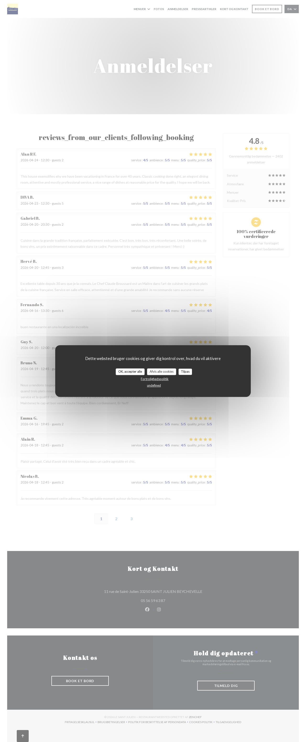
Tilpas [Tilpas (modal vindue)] (185, 371)
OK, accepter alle (130, 371)
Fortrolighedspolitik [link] (155, 379)
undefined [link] (154, 385)
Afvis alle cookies (162, 371)
